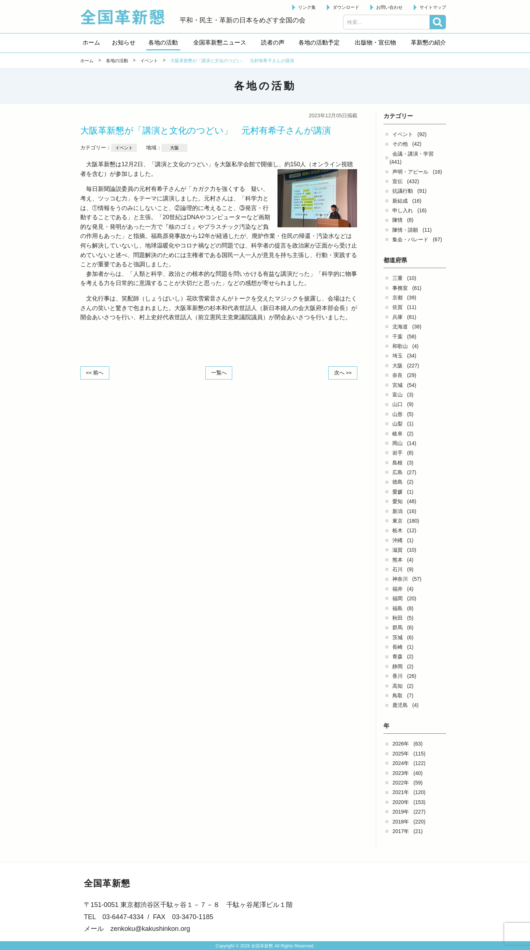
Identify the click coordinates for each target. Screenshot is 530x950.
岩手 (397, 453)
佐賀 (397, 307)
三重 (397, 278)
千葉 (397, 336)
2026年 (400, 744)
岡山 (397, 443)
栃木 (397, 530)
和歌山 (400, 346)
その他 (400, 144)
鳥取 (397, 695)
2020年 (400, 802)
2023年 (400, 773)
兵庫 (397, 317)
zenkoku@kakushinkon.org (150, 928)
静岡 (397, 666)
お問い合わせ (389, 7)
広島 (397, 472)
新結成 (400, 201)
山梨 (397, 424)
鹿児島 (400, 705)
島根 (397, 463)
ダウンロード (346, 7)
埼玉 (397, 356)
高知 (397, 686)
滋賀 (397, 550)
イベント (402, 134)
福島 (397, 608)
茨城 (397, 637)
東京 (397, 521)
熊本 (397, 560)
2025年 (400, 754)
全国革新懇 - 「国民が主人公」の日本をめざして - (126, 17)
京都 (397, 297)
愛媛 (397, 492)
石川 (397, 569)
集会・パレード (410, 239)
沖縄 (397, 540)
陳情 (397, 220)
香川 (397, 676)
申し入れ (402, 210)
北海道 (400, 327)
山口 (397, 404)
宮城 (397, 385)
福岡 (397, 598)
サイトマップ (433, 7)
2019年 (400, 812)
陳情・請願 (405, 230)
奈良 (397, 375)
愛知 (397, 501)
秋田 (397, 618)
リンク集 (307, 7)
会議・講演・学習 (413, 154)
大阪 (397, 366)
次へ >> (342, 373)
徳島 (397, 482)
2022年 (400, 783)
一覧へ (219, 373)
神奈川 (400, 579)
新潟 (397, 511)
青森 (397, 656)
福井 (397, 589)
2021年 (400, 792)
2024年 (400, 763)
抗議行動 (402, 191)
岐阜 (397, 434)
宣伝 (397, 181)
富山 (397, 395)
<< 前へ (95, 373)
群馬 (397, 627)
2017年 (400, 831)
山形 (397, 414)
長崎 (397, 647)
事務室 (400, 288)
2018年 (400, 822)
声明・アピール (410, 172)
